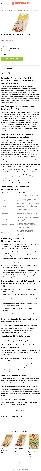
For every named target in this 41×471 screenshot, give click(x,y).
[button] (1, 3)
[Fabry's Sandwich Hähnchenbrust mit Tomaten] (20, 440)
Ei (29, 100)
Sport (4, 265)
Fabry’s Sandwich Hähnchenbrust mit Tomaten (19, 450)
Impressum (16, 466)
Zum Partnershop (12, 59)
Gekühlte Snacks (36, 10)
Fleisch (21, 142)
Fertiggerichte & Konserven (16, 10)
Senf (18, 231)
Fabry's (24, 422)
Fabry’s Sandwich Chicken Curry (5, 449)
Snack (25, 96)
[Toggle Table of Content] (8, 73)
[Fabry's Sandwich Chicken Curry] (7, 440)
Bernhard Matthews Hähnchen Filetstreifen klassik (33, 452)
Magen (6, 256)
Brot (15, 102)
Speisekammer (7, 10)
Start (2, 10)
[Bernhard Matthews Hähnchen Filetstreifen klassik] (34, 441)
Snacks (33, 272)
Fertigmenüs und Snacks (27, 10)
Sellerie (24, 231)
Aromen (28, 169)
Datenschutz (24, 466)
